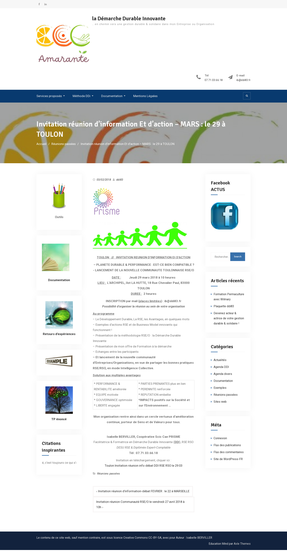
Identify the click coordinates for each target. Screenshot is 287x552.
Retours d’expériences (59, 335)
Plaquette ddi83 (224, 308)
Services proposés (49, 98)
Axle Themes (242, 545)
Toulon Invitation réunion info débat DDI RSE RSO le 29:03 (143, 467)
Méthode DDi (81, 98)
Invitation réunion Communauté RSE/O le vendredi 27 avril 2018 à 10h (141, 506)
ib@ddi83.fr (243, 82)
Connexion (220, 440)
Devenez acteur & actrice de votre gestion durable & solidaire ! (229, 320)
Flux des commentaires (229, 454)
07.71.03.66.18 (213, 82)
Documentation (111, 98)
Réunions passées (108, 475)
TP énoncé (59, 421)
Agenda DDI (221, 368)
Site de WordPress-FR (228, 461)
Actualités (220, 362)
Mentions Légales (145, 98)
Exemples (220, 389)
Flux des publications (227, 447)
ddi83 (119, 181)
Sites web (220, 403)
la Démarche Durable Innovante (131, 18)
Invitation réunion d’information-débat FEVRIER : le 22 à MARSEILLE (144, 493)
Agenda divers (223, 375)
